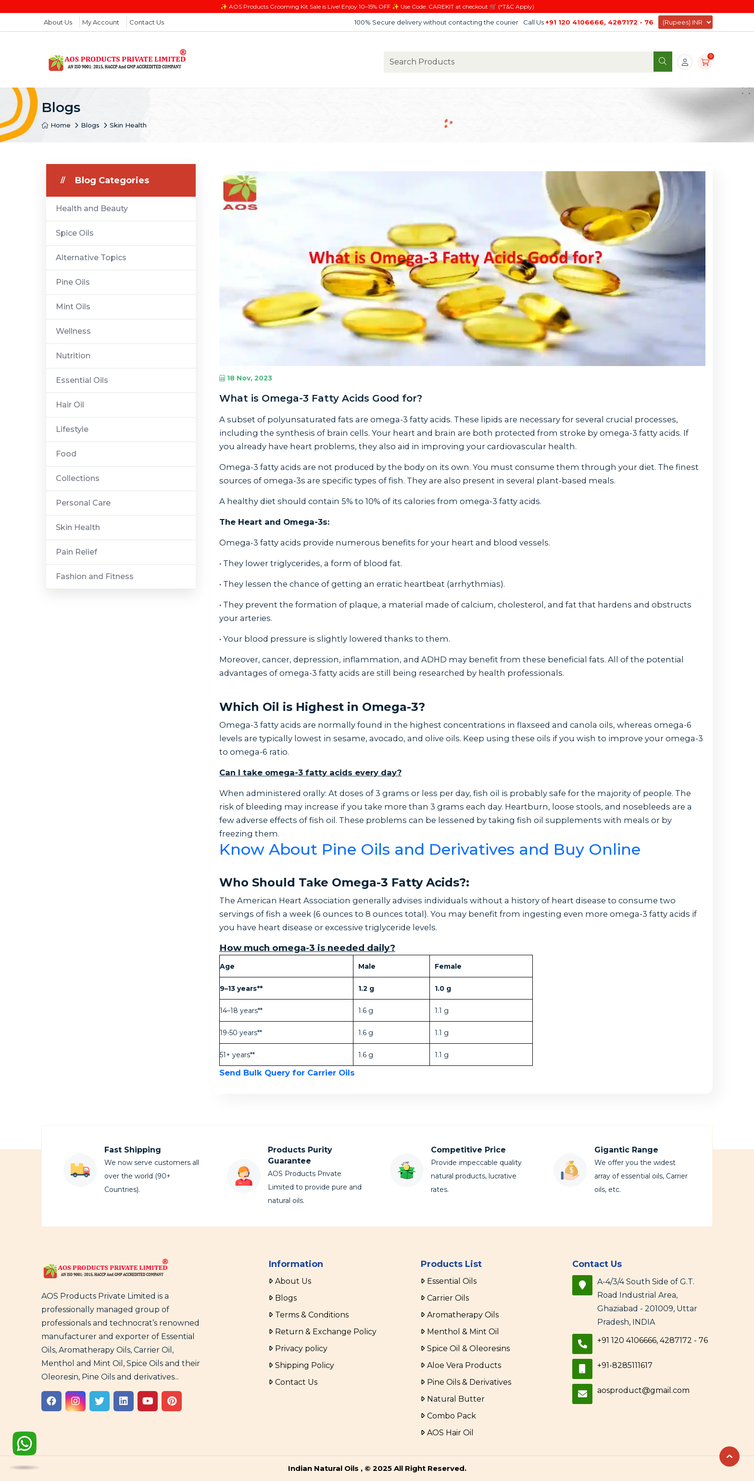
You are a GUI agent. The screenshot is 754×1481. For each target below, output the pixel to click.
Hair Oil (70, 404)
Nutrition (73, 355)
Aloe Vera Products (464, 1365)
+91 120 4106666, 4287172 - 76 (599, 22)
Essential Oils (82, 380)
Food (66, 453)
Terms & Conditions (312, 1314)
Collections (78, 478)
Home (56, 125)
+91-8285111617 (625, 1365)
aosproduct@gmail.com (643, 1390)
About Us (58, 22)
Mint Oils (73, 306)
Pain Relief (76, 552)
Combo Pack (451, 1415)
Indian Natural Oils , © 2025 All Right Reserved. (377, 1468)
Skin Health (128, 125)
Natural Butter (456, 1399)
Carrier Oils (448, 1298)
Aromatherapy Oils (463, 1314)
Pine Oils (73, 282)
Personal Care (83, 502)
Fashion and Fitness (95, 576)
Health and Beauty (92, 208)
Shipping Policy (304, 1365)
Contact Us (146, 22)
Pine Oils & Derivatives (469, 1382)
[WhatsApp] (24, 1446)
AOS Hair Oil (450, 1432)
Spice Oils (75, 233)
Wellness (73, 331)
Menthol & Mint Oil (463, 1331)
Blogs (90, 125)
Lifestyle (72, 429)
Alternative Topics (91, 257)
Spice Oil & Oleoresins (468, 1348)
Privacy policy (301, 1348)
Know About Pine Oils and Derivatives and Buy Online (430, 849)
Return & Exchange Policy (326, 1331)
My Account (100, 22)
